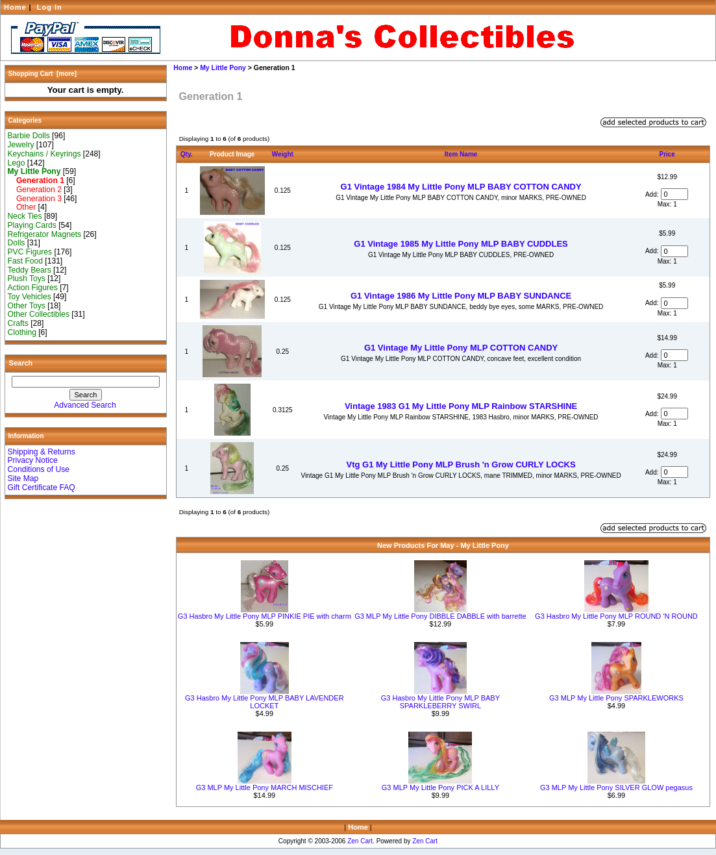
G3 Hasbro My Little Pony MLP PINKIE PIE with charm (264, 616)
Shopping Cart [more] (42, 73)
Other (22, 207)
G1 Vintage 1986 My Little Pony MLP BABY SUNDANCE (461, 296)
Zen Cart (360, 841)
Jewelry (21, 144)
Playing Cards (32, 225)
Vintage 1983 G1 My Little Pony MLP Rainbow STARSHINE (461, 406)
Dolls (16, 242)
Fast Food (25, 261)
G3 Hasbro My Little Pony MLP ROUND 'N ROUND (616, 616)
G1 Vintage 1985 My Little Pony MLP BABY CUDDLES (460, 244)
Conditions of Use (38, 469)
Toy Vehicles (29, 296)
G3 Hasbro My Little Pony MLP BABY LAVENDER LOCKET (264, 702)
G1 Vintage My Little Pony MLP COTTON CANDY (461, 348)
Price (666, 154)
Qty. (186, 154)
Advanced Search (85, 405)
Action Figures (33, 287)
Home (15, 7)
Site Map (23, 478)
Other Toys (26, 305)
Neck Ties (25, 216)
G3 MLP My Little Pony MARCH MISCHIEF (264, 787)
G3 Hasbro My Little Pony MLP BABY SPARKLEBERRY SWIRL (440, 702)
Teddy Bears (29, 270)
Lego (16, 162)
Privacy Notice (33, 460)
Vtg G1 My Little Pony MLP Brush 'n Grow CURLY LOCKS (460, 464)
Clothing (22, 332)
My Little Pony (223, 67)
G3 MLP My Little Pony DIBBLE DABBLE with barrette (440, 616)
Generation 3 (35, 198)
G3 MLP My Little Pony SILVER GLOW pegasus (616, 787)
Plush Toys (26, 278)
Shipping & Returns (41, 451)
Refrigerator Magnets (45, 234)
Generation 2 (35, 189)
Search (21, 363)
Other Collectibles (38, 314)
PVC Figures (30, 251)
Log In (49, 7)
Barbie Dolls (29, 135)
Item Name (461, 154)
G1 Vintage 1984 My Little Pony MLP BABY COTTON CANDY (461, 187)
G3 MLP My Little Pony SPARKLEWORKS (616, 698)
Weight (282, 154)
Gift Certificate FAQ (41, 487)
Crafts (18, 323)
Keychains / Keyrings (44, 153)
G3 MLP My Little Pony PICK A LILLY (440, 787)
